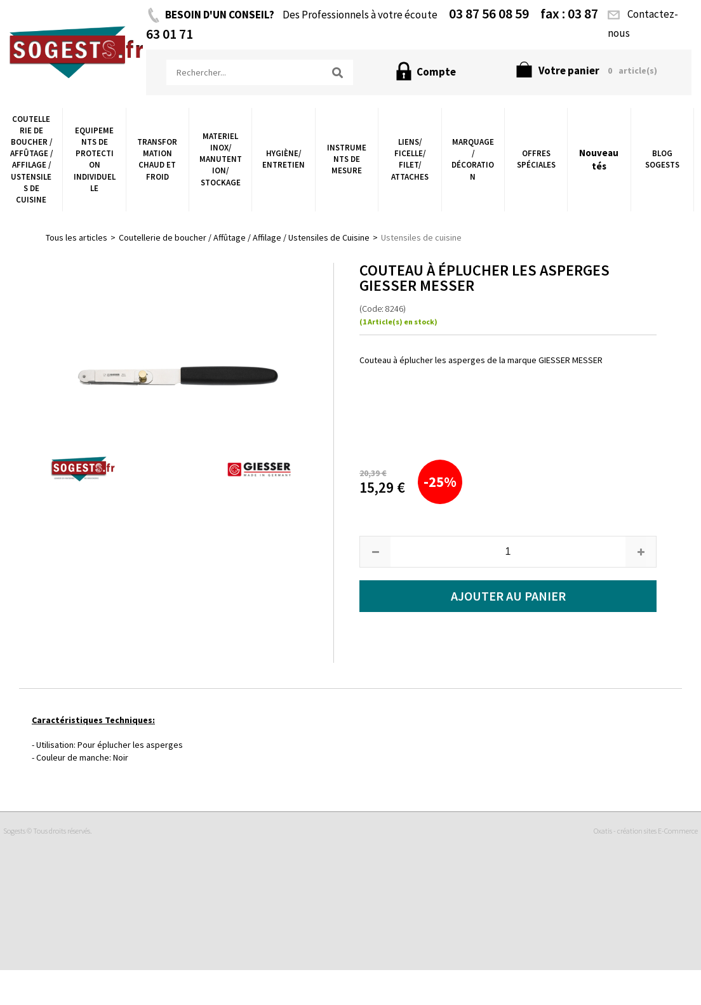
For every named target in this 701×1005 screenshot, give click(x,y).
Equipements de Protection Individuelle (95, 159)
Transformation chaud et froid (157, 159)
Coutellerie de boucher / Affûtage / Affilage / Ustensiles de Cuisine (31, 159)
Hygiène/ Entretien (283, 159)
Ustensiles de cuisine (421, 237)
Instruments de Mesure (346, 159)
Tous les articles (76, 237)
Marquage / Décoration (472, 159)
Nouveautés (598, 159)
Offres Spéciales (536, 159)
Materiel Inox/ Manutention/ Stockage (220, 159)
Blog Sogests (662, 159)
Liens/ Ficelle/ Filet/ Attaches (410, 159)
